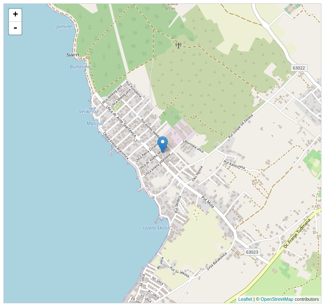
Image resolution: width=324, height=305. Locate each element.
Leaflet (245, 299)
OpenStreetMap (277, 299)
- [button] (15, 28)
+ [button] (15, 15)
